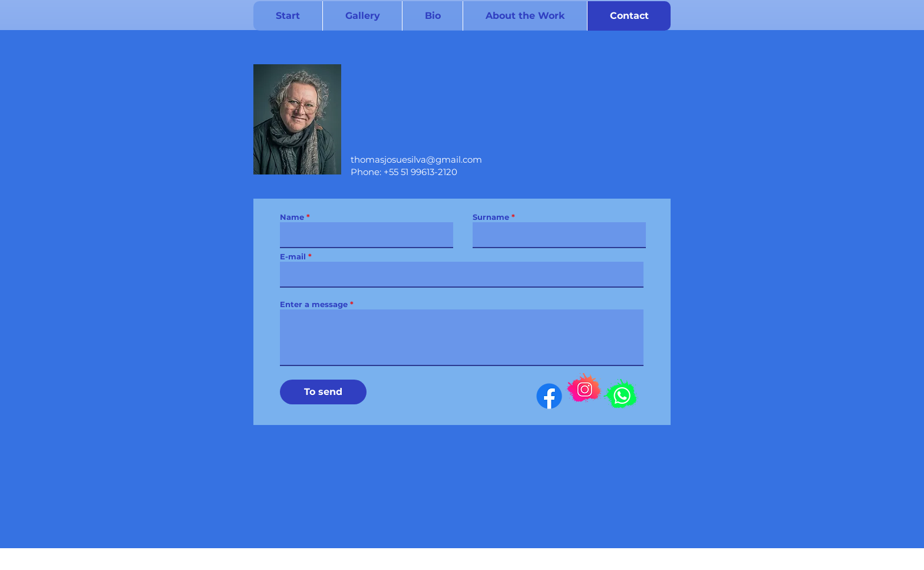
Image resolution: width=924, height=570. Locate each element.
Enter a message (314, 304)
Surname (491, 217)
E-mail (293, 257)
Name (292, 217)
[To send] (323, 392)
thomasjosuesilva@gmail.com (416, 159)
